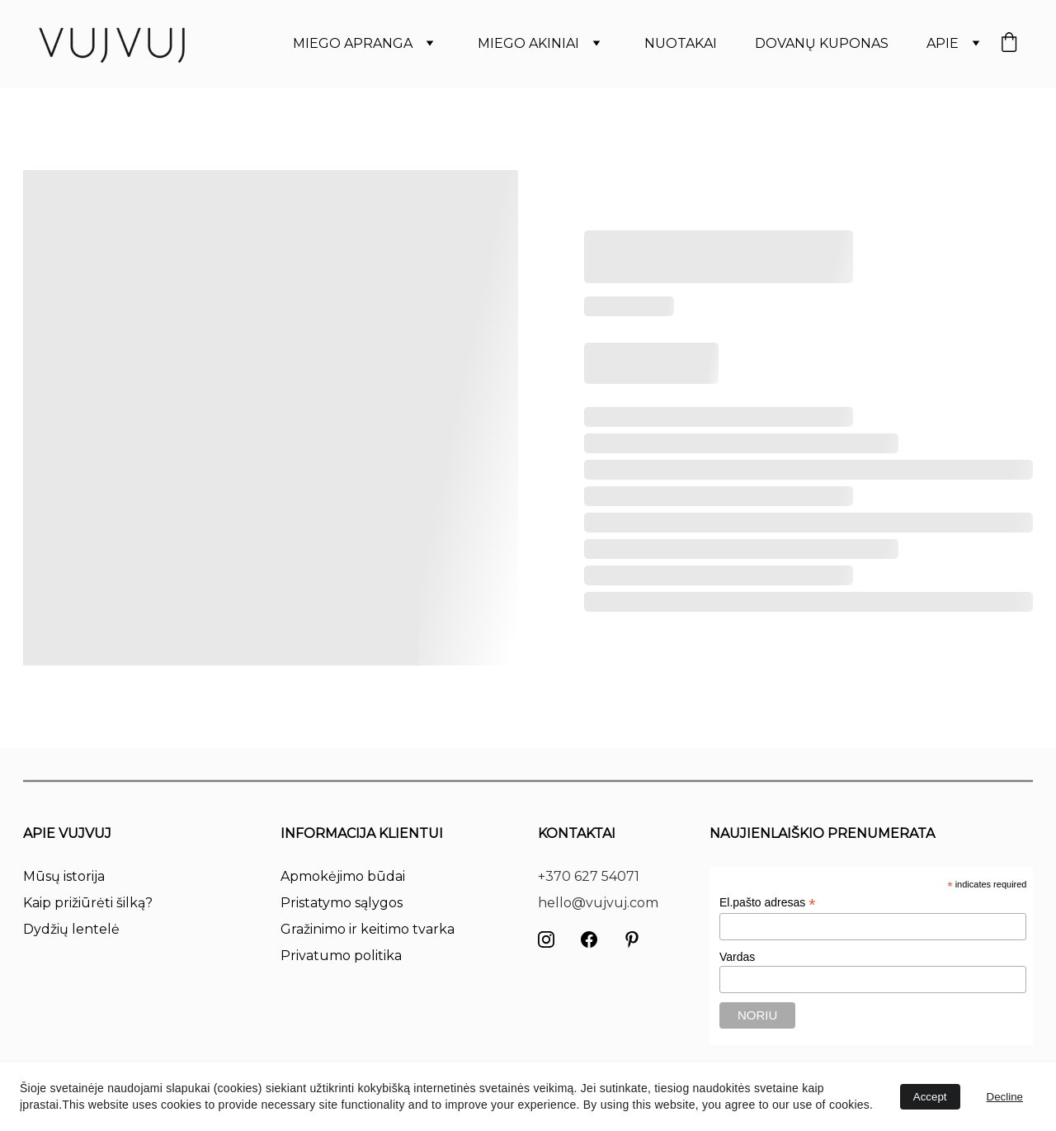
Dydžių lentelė (71, 929)
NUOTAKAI (680, 43)
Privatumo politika (341, 955)
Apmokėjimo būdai (342, 876)
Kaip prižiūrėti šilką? (88, 903)
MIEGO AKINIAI (528, 43)
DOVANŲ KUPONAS (822, 43)
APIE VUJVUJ (67, 833)
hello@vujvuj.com (598, 903)
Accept (930, 1097)
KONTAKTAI (576, 833)
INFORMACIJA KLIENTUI (361, 833)
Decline (1005, 1097)
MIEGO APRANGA (352, 43)
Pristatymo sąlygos (341, 903)
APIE (942, 43)
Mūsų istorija (64, 876)
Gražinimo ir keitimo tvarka (367, 929)
